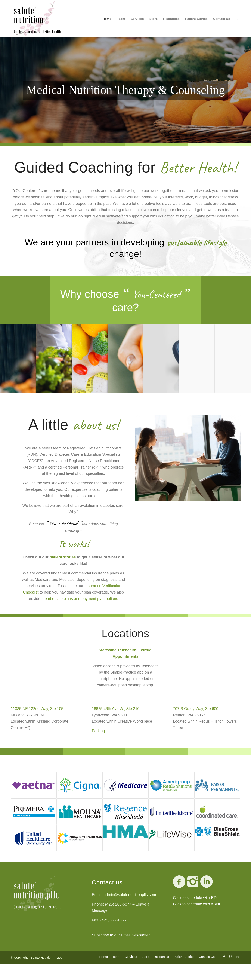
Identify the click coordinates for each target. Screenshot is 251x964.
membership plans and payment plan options (79, 599)
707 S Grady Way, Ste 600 (195, 709)
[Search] (236, 18)
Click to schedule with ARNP (197, 904)
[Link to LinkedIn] (237, 956)
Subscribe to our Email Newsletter (121, 935)
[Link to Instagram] (230, 956)
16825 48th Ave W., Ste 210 (115, 709)
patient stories (62, 557)
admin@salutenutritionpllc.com (129, 895)
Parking (98, 731)
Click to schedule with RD (195, 898)
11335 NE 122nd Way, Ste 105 (37, 709)
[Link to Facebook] (224, 956)
